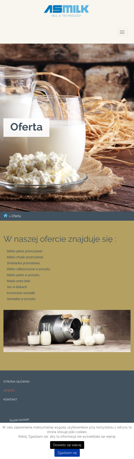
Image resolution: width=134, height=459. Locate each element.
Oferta (9, 390)
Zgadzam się (67, 453)
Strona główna (16, 381)
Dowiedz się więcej (67, 445)
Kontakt (10, 399)
